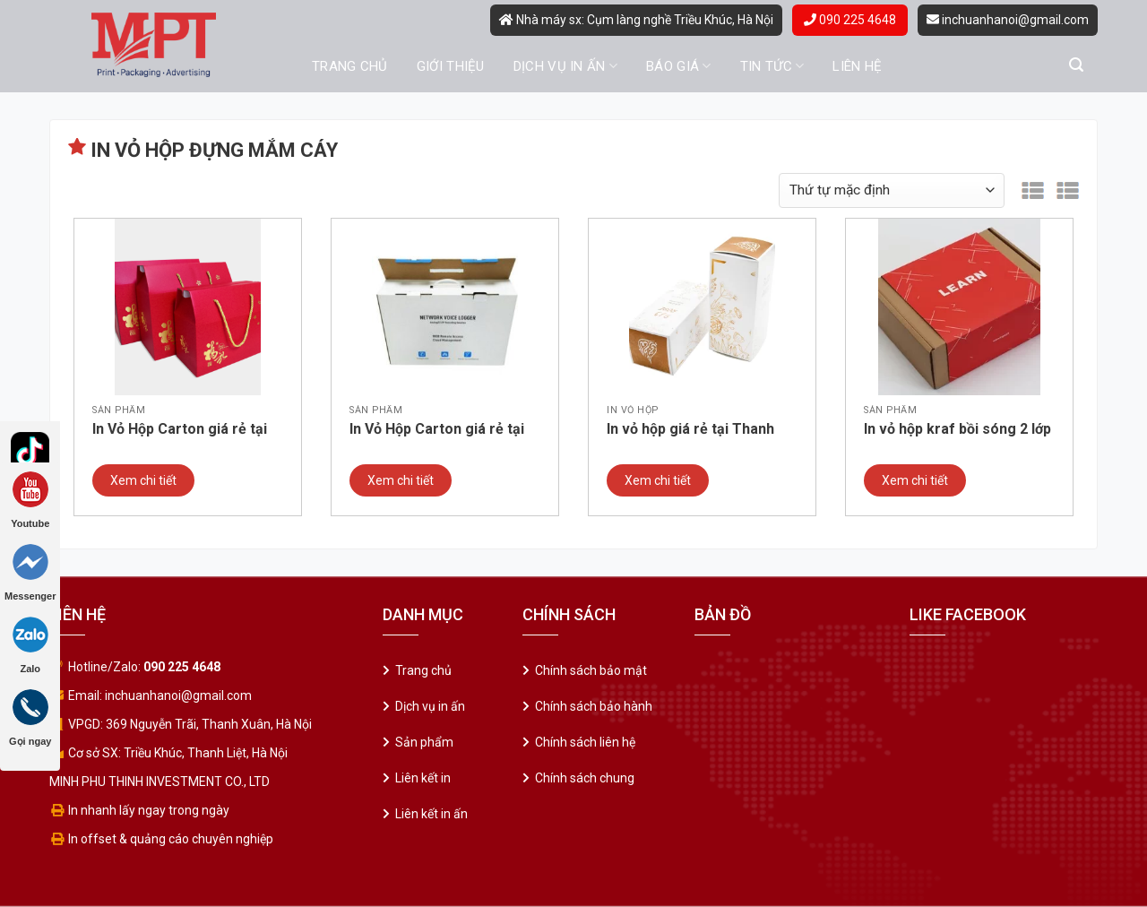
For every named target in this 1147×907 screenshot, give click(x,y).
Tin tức (772, 65)
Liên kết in (423, 778)
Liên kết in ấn (431, 814)
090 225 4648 (850, 20)
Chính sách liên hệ (585, 742)
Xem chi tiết (143, 480)
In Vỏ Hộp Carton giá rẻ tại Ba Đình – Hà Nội (179, 430)
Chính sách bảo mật (591, 670)
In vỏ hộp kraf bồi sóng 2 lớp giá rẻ (957, 430)
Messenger (30, 572)
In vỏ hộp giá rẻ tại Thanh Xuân (690, 430)
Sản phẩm (424, 742)
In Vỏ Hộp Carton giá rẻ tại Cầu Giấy (436, 430)
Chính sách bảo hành (593, 706)
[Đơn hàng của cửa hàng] (892, 190)
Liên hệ (857, 66)
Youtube (30, 500)
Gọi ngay (30, 718)
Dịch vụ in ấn (565, 65)
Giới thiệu (451, 66)
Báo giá (678, 65)
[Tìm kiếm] (1076, 64)
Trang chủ (350, 66)
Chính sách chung (584, 778)
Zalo (30, 645)
